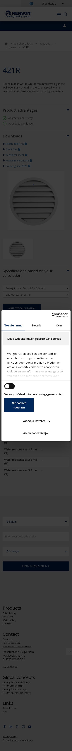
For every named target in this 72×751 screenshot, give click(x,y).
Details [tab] (36, 325)
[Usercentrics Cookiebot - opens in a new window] (52, 315)
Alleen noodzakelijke (36, 433)
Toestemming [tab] (13, 325)
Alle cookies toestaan (19, 405)
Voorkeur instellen (36, 421)
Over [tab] (59, 325)
